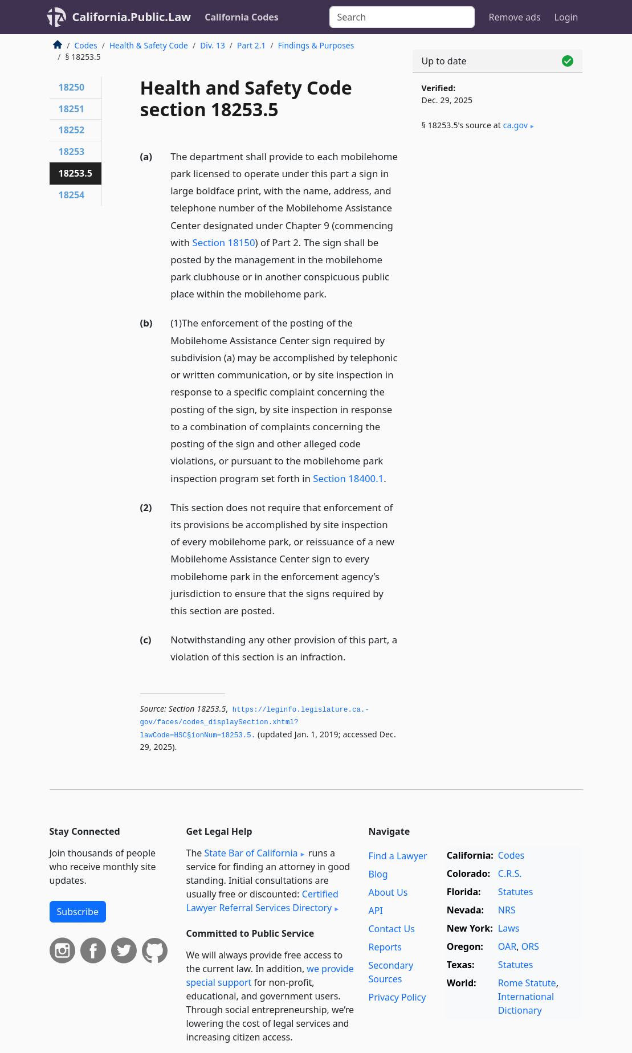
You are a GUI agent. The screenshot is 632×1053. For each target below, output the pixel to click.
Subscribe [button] (78, 911)
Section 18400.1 (348, 478)
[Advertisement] (497, 229)
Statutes (515, 891)
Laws (509, 928)
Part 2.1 (251, 45)
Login (566, 17)
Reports (385, 947)
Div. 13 (212, 45)
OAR (507, 946)
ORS (530, 946)
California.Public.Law (131, 17)
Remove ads (514, 17)
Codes (86, 45)
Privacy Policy (397, 997)
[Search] (402, 17)
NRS (507, 910)
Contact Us (391, 929)
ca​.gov (515, 125)
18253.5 (75, 173)
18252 (72, 130)
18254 (72, 195)
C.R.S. (510, 873)
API (375, 910)
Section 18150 (224, 242)
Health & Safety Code (148, 45)
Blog (378, 874)
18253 (72, 151)
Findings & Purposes (316, 45)
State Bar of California (250, 853)
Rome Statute (527, 983)
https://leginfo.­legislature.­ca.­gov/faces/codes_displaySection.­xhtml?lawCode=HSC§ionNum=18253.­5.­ (254, 723)
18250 (72, 87)
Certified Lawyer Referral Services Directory (262, 901)
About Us (387, 892)
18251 (72, 109)
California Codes (242, 17)
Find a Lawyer (397, 856)
